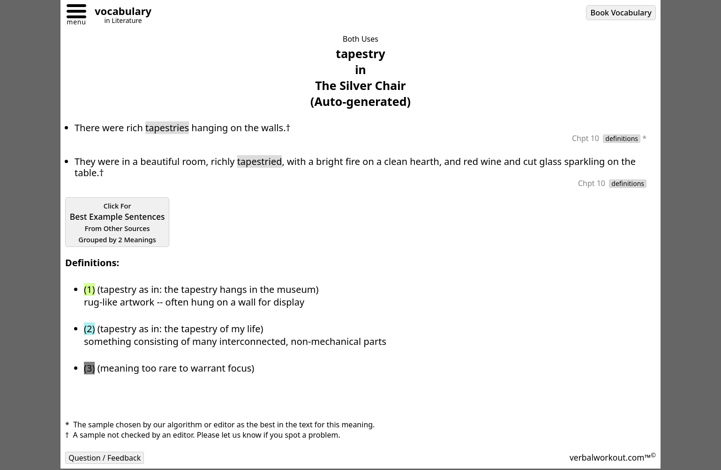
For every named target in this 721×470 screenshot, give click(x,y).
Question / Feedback (105, 458)
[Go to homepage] (119, 12)
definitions (621, 138)
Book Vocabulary (621, 12)
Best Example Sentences (117, 222)
